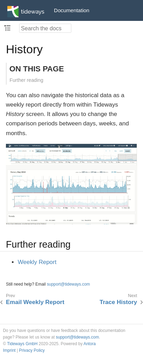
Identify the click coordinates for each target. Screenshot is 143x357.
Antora (90, 343)
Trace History (118, 302)
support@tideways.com (68, 284)
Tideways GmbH (22, 343)
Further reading (26, 80)
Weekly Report (37, 262)
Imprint (9, 350)
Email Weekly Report (35, 302)
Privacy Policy (32, 350)
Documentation (71, 10)
